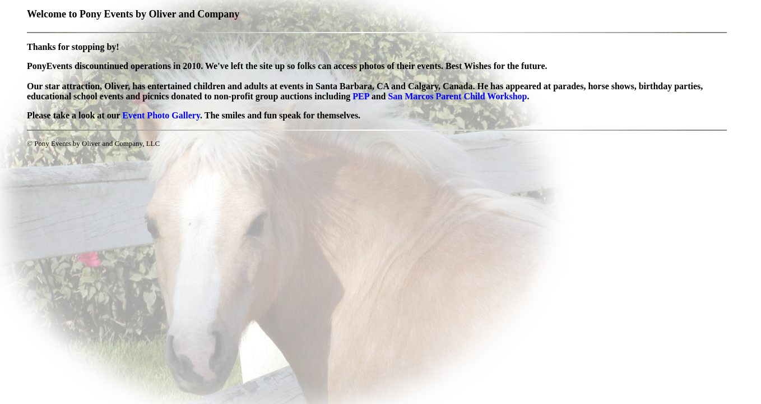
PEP (360, 96)
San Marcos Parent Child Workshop (457, 96)
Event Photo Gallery (161, 115)
